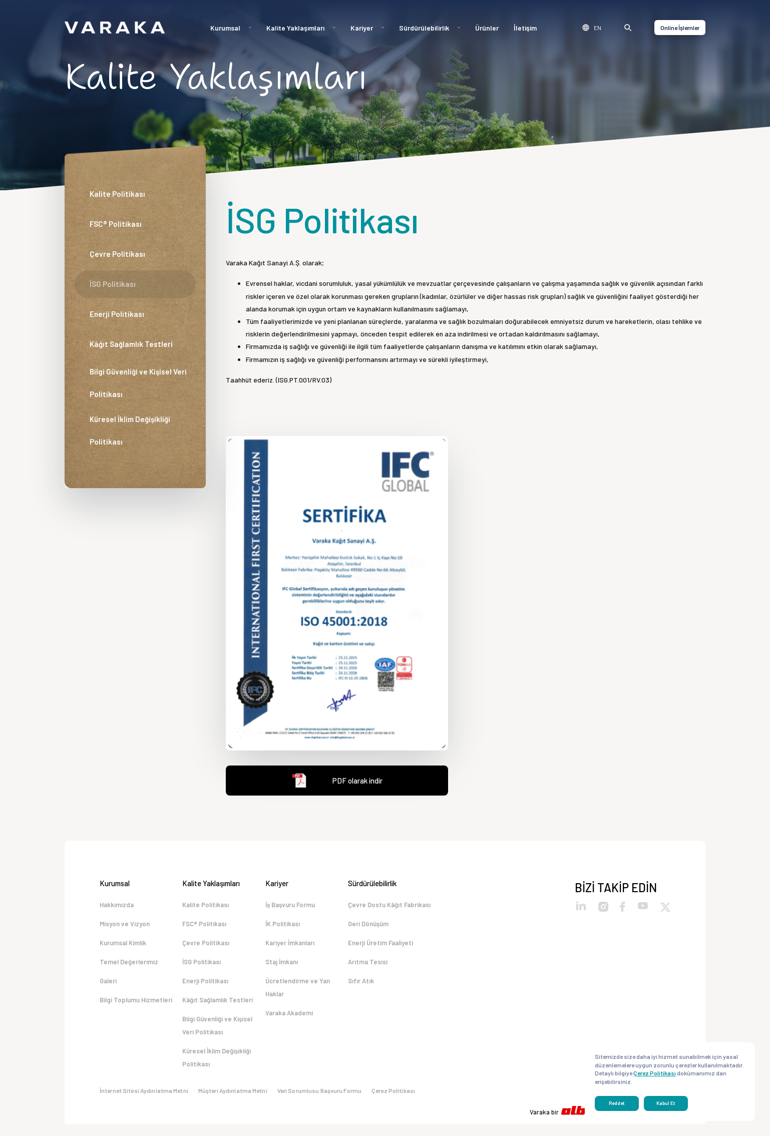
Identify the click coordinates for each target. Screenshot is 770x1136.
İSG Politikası (113, 283)
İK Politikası (282, 925)
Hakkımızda (117, 905)
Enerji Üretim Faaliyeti (380, 946)
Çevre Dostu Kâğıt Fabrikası (389, 905)
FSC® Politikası (116, 223)
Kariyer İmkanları (289, 946)
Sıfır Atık (361, 987)
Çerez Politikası (393, 1102)
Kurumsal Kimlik (123, 946)
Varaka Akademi (289, 1020)
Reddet (617, 1103)
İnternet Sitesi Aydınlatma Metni (144, 1102)
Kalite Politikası (117, 193)
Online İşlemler (679, 27)
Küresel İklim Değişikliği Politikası (130, 430)
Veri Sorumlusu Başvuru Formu (319, 1102)
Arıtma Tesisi (368, 966)
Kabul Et (665, 1103)
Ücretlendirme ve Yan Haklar (297, 993)
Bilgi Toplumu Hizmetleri (136, 1007)
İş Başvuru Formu (290, 905)
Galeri (108, 987)
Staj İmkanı (281, 966)
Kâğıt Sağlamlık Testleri (131, 343)
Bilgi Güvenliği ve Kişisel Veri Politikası (138, 383)
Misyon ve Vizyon (125, 925)
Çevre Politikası (117, 253)
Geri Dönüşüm (368, 925)
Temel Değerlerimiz (129, 966)
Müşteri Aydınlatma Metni (232, 1102)
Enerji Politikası (117, 313)
